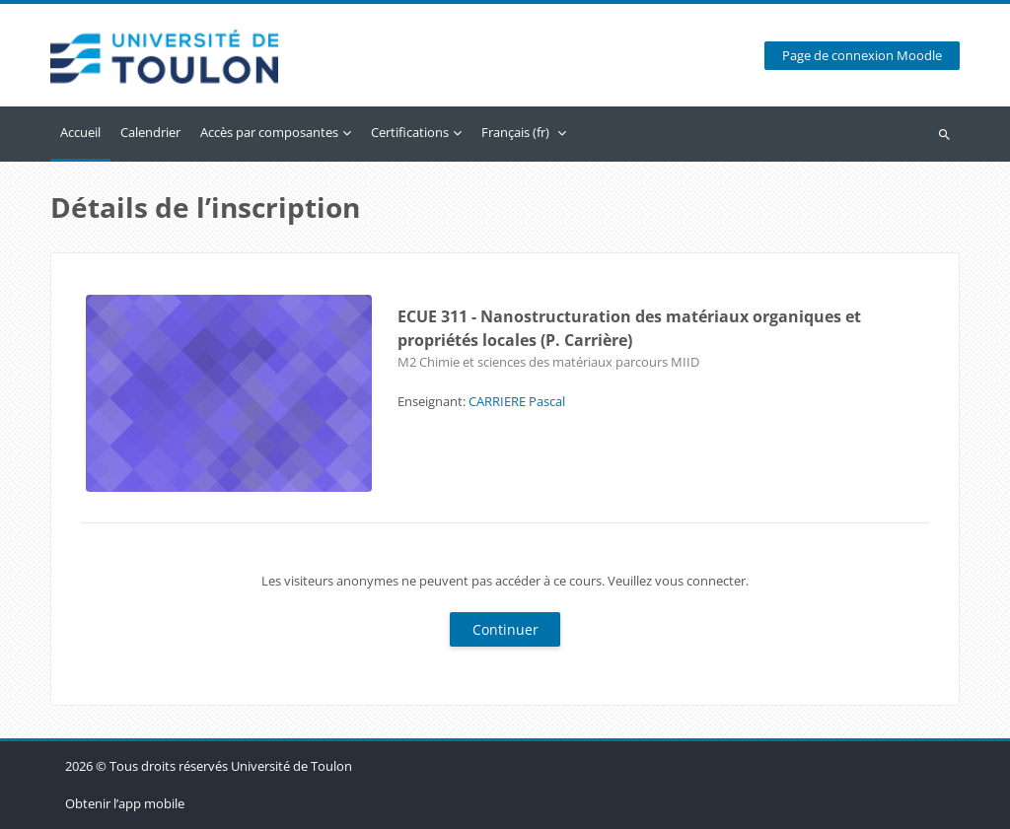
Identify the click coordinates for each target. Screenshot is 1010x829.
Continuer (505, 629)
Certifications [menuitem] (410, 132)
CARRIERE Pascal (517, 401)
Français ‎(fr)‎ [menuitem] (515, 132)
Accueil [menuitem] (80, 132)
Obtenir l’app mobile (124, 803)
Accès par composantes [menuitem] (269, 132)
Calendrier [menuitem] (150, 132)
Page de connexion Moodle (862, 55)
